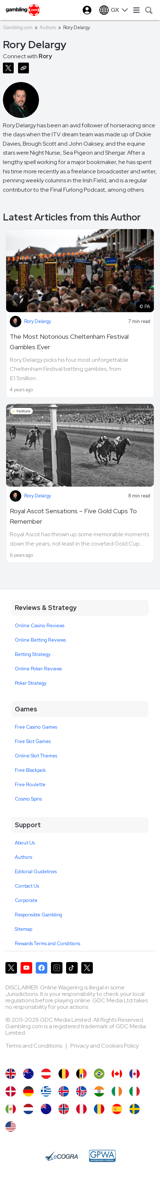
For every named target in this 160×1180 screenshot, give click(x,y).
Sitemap (23, 929)
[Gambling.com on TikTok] (72, 968)
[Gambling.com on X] (11, 968)
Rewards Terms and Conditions (47, 943)
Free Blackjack (30, 770)
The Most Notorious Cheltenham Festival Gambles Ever (69, 341)
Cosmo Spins (28, 799)
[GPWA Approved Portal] (102, 1156)
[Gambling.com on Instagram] (56, 968)
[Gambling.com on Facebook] (41, 968)
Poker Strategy (31, 683)
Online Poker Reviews (38, 669)
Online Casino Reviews (39, 626)
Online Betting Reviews (40, 640)
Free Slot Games (33, 741)
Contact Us (27, 886)
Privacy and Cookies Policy (104, 1045)
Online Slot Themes (36, 756)
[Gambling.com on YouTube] (26, 968)
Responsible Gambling (38, 915)
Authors (48, 27)
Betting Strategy (33, 654)
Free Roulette (30, 785)
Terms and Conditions (34, 1045)
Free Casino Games (36, 727)
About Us (25, 843)
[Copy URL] (25, 67)
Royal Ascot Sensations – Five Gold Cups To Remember (73, 516)
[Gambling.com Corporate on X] (87, 968)
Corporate (26, 900)
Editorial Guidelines (36, 872)
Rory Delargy (37, 321)
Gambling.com (18, 27)
